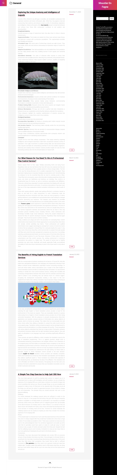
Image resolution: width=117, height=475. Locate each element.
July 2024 (98, 93)
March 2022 (99, 117)
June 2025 (98, 78)
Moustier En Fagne (105, 5)
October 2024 (99, 91)
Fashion (98, 138)
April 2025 (98, 81)
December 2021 (100, 120)
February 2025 (99, 85)
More (72, 149)
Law (97, 148)
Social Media (99, 158)
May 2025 (98, 80)
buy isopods (44, 25)
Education (98, 135)
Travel (97, 163)
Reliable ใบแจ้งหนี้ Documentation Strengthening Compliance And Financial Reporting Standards (104, 29)
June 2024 (98, 95)
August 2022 (99, 112)
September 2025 (100, 73)
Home (97, 147)
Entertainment (99, 136)
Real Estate (99, 153)
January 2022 (99, 118)
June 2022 (98, 113)
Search (97, 16)
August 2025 (99, 75)
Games (98, 142)
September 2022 (100, 110)
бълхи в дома (25, 203)
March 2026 (99, 63)
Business (98, 131)
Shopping (98, 157)
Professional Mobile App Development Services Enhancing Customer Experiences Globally (104, 37)
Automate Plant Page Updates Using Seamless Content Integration (103, 45)
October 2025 (99, 71)
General (98, 143)
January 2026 (99, 66)
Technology (99, 162)
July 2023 (98, 107)
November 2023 (100, 102)
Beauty (97, 130)
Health (97, 145)
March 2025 (99, 83)
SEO (97, 155)
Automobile (99, 128)
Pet (97, 152)
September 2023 (100, 103)
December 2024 (100, 88)
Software (98, 160)
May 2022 (98, 115)
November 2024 (100, 90)
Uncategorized (100, 165)
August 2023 (99, 105)
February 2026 (99, 65)
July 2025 (98, 76)
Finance (98, 140)
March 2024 (99, 100)
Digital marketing (100, 133)
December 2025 (100, 68)
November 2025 (100, 70)
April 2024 (98, 98)
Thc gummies (30, 446)
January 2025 (99, 86)
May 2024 (98, 97)
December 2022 (100, 108)
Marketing (98, 150)
